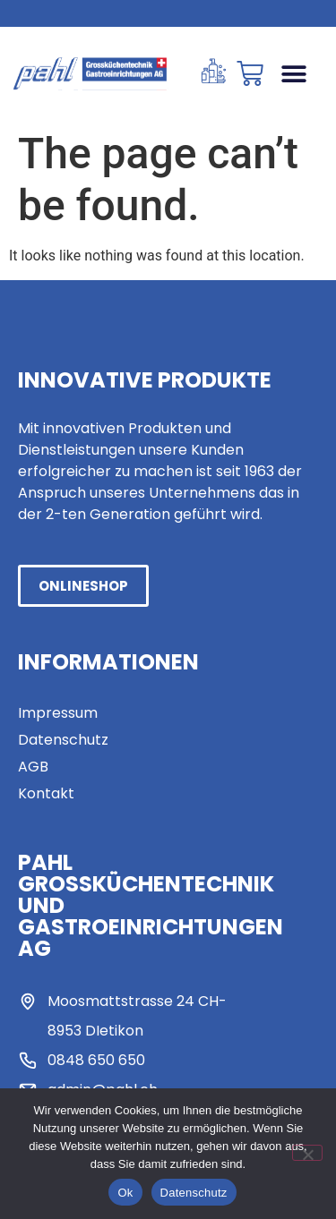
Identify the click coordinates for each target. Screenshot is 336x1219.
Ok (125, 1192)
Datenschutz (194, 1192)
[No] (307, 1153)
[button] (293, 74)
